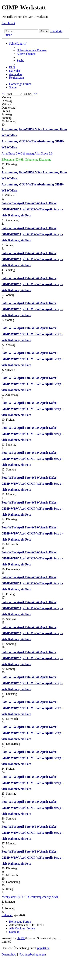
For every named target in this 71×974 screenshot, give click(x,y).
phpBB (21, 938)
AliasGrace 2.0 (11, 153)
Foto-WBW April (13, 203)
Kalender (7, 915)
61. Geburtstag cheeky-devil (41, 896)
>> (35, 93)
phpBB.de (43, 948)
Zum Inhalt (8, 23)
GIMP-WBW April (14, 209)
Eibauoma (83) (11, 159)
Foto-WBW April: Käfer (40, 203)
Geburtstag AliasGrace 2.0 (36, 153)
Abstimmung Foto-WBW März (22, 129)
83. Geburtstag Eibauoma (35, 159)
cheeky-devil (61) (13, 896)
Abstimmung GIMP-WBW (19, 141)
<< (3, 93)
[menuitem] (32, 50)
